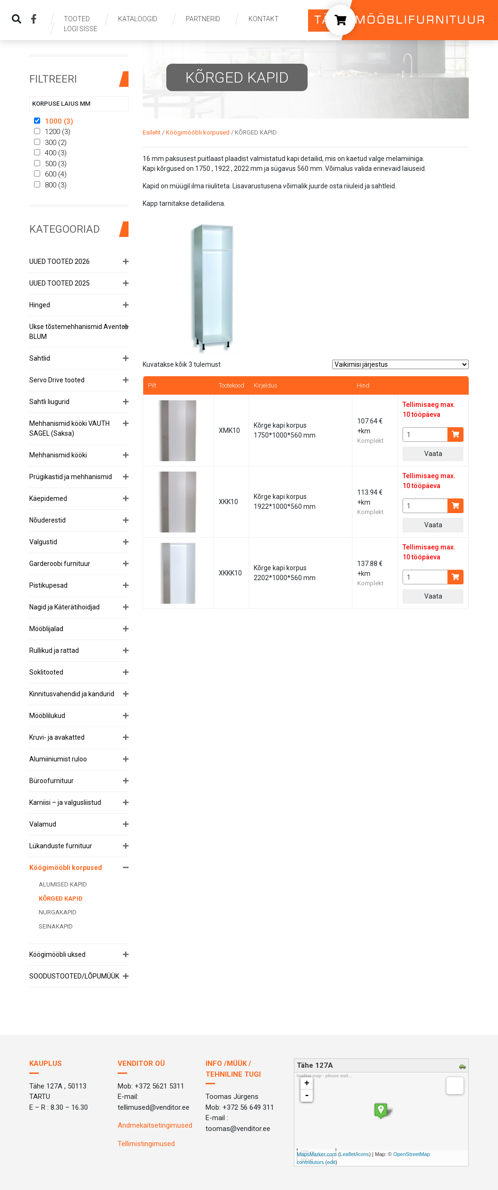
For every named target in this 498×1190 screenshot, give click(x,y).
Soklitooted (46, 672)
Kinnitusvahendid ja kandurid (71, 694)
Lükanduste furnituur (60, 846)
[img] (16, 19)
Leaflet (347, 1154)
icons (363, 1154)
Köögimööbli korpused (65, 867)
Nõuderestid (47, 520)
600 (50, 174)
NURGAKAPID (58, 912)
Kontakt (264, 19)
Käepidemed (48, 498)
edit (331, 1162)
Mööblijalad (46, 629)
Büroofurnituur (51, 781)
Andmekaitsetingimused (155, 1125)
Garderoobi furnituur (59, 563)
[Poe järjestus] (400, 364)
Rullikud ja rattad (54, 650)
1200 (52, 131)
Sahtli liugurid (49, 401)
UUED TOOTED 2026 (59, 261)
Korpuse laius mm (61, 103)
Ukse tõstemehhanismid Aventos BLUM (79, 331)
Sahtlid (39, 358)
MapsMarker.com (316, 1154)
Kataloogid (137, 19)
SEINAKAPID (56, 926)
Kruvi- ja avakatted (57, 737)
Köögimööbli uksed (57, 954)
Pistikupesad (48, 585)
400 (50, 153)
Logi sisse (80, 29)
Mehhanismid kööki (58, 455)
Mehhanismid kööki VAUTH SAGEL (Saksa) (69, 428)
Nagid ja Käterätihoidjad (64, 607)
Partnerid (203, 19)
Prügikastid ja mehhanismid (70, 477)
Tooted (77, 19)
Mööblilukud (47, 715)
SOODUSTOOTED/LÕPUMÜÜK (74, 976)
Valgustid (43, 542)
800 (50, 185)
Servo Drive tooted (57, 380)
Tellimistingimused (146, 1143)
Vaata (433, 453)
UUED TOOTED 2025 (59, 283)
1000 (53, 121)
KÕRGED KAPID (61, 898)
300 (50, 142)
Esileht (152, 132)
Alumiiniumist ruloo (58, 759)
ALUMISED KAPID (63, 884)
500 (50, 164)
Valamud (42, 824)
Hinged (39, 305)
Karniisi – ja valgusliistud (65, 802)
